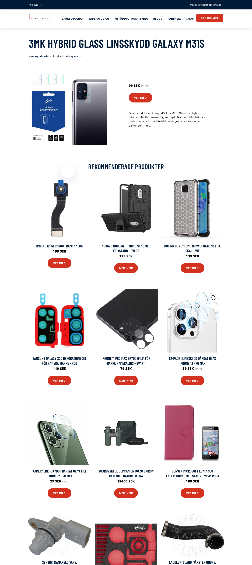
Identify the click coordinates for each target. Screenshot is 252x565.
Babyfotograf (98, 18)
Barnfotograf (72, 18)
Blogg (157, 18)
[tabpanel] (68, 106)
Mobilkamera (168, 71)
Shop (190, 18)
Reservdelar (151, 71)
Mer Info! (140, 97)
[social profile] (41, 4)
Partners (174, 18)
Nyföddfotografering (131, 18)
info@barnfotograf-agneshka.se (202, 4)
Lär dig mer (209, 18)
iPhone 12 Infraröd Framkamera (59, 247)
